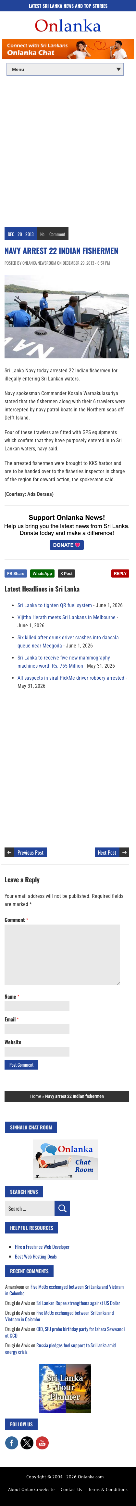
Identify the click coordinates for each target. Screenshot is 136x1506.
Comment (57, 234)
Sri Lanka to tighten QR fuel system (55, 605)
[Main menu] (65, 69)
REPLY (120, 573)
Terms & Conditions (108, 1489)
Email (12, 1019)
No (42, 234)
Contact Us (71, 1489)
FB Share (15, 573)
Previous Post (30, 852)
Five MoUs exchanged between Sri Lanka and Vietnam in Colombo (64, 1290)
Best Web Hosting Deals (36, 1256)
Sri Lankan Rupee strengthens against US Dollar (78, 1302)
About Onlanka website (31, 1489)
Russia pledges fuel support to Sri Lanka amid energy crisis (60, 1348)
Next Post (107, 852)
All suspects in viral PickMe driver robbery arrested (71, 678)
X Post (66, 573)
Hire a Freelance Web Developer (42, 1246)
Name (12, 996)
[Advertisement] (68, 151)
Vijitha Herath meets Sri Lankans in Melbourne (67, 617)
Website (13, 1042)
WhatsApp (42, 573)
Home (35, 1096)
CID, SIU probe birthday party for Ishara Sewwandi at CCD (65, 1332)
